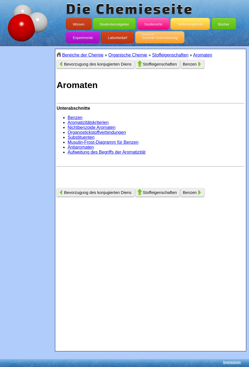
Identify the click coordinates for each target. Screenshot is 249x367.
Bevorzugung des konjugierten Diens (97, 64)
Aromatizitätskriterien (88, 122)
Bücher (223, 23)
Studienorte (153, 23)
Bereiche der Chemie (82, 55)
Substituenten (81, 137)
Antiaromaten (81, 147)
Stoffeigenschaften (170, 55)
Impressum (232, 362)
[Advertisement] (27, 146)
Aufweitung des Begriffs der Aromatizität (106, 152)
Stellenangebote (190, 23)
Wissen (79, 23)
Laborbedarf (117, 36)
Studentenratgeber (114, 23)
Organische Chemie (127, 55)
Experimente (83, 36)
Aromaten (202, 55)
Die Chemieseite (129, 8)
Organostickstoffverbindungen (97, 132)
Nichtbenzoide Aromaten (91, 127)
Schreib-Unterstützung (160, 36)
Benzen (190, 64)
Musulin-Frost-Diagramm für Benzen (103, 142)
